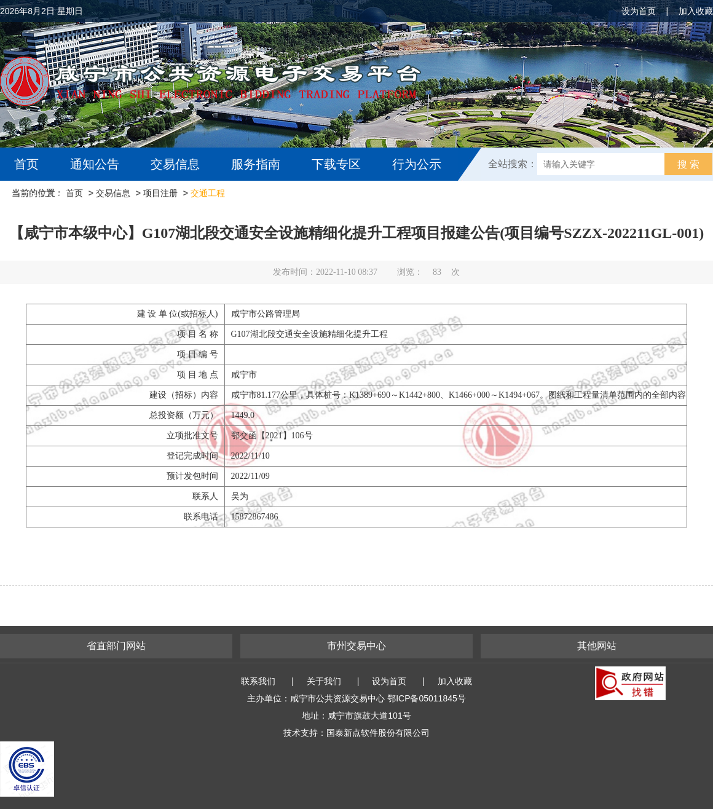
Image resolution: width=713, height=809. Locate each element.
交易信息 (175, 164)
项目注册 (160, 193)
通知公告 (94, 164)
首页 (26, 164)
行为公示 (416, 164)
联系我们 (258, 681)
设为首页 (638, 11)
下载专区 (336, 164)
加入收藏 (696, 11)
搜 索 (688, 164)
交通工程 (208, 193)
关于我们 (324, 681)
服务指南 (255, 164)
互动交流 (41, 197)
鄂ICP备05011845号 (426, 698)
